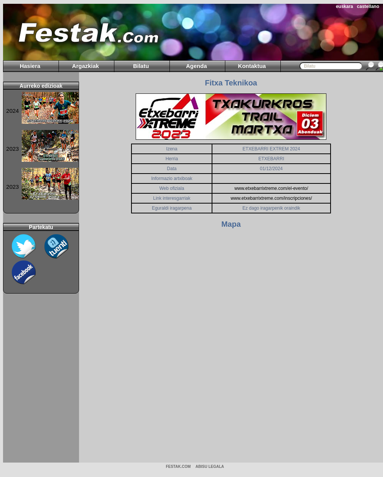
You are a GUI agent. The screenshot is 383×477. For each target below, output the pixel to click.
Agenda (196, 66)
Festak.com (178, 466)
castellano (368, 6)
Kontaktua (252, 66)
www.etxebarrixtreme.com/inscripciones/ (271, 198)
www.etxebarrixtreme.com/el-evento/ (271, 188)
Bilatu (141, 66)
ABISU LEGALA (210, 466)
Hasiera (30, 66)
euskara (344, 6)
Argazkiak (85, 66)
